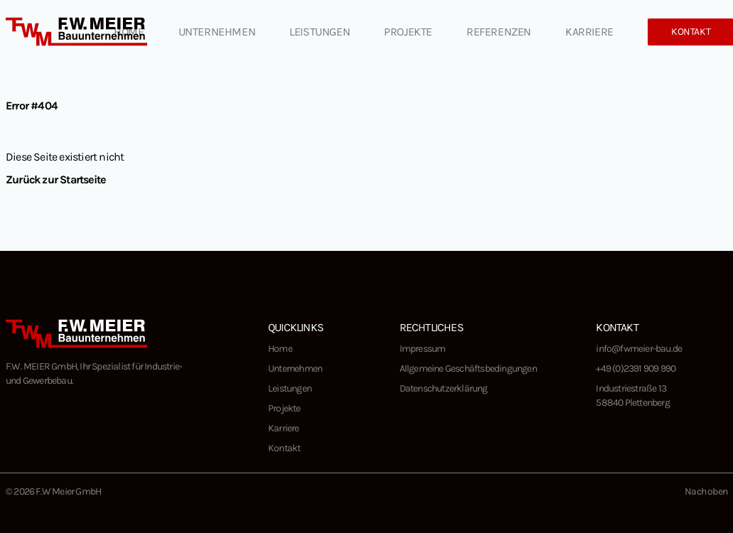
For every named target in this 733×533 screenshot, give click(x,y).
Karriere (589, 31)
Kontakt (284, 448)
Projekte (408, 31)
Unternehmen (217, 31)
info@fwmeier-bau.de (639, 349)
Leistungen (319, 31)
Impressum (423, 349)
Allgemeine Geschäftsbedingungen (468, 368)
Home (129, 31)
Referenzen (498, 31)
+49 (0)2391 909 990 (635, 368)
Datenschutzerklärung (444, 388)
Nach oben (706, 491)
